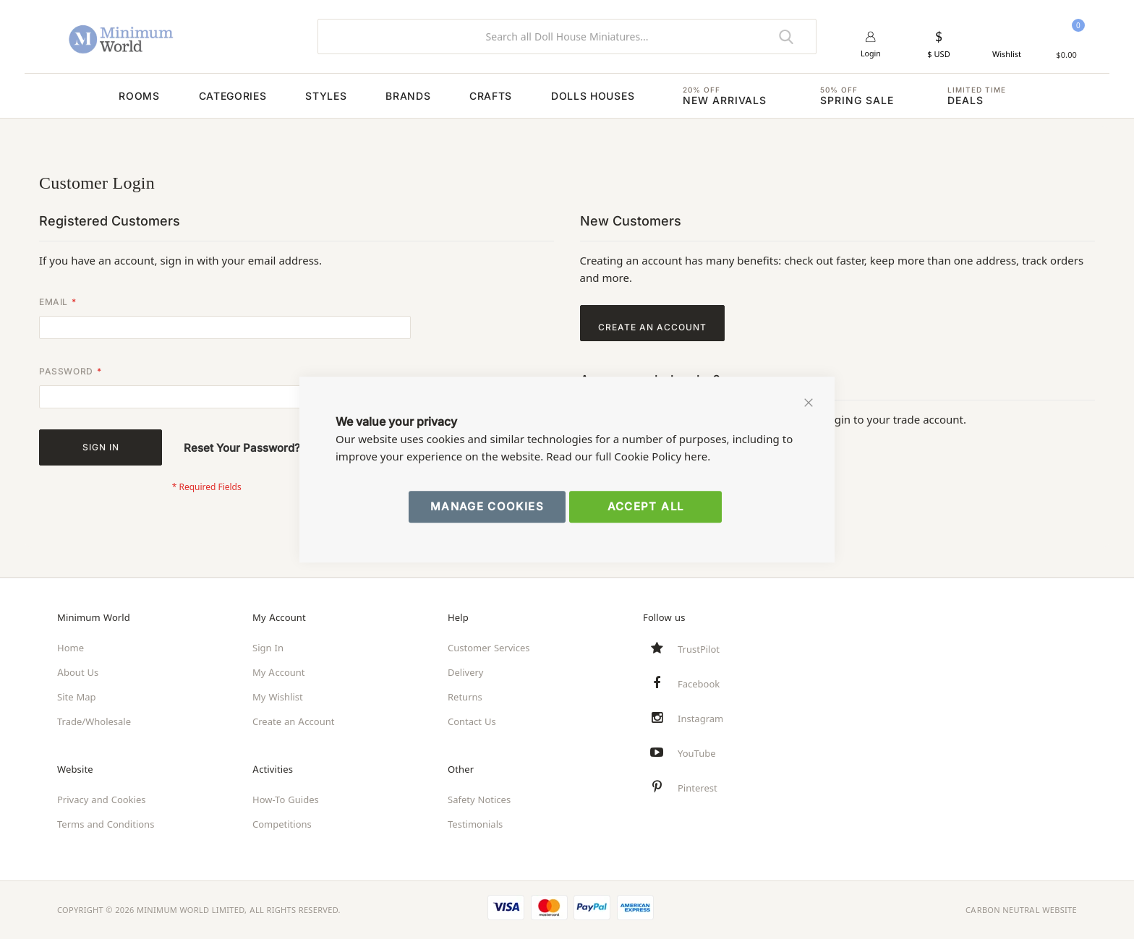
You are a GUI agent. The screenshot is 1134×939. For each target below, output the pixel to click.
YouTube (697, 753)
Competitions (282, 824)
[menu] (567, 96)
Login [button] (871, 54)
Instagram (700, 718)
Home (70, 647)
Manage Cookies (487, 506)
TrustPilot (699, 649)
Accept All (646, 506)
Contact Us (472, 721)
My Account (278, 672)
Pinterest (697, 788)
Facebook (699, 684)
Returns (465, 697)
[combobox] (567, 36)
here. (697, 456)
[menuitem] (100, 95)
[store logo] (176, 36)
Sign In (268, 647)
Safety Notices (479, 799)
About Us (77, 672)
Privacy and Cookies (101, 799)
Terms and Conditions (105, 824)
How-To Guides (285, 799)
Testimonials (475, 824)
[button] (938, 43)
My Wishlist (277, 697)
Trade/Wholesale (94, 721)
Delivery (465, 672)
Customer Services (489, 647)
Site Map (76, 697)
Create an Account (293, 721)
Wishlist (1006, 54)
